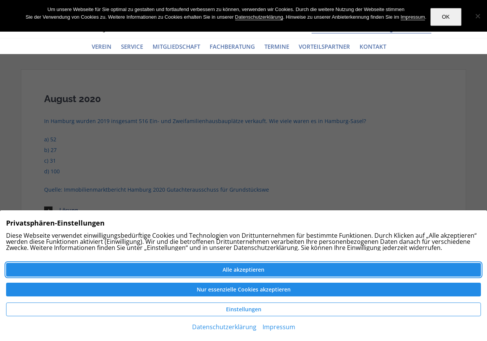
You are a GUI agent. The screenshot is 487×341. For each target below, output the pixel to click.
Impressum (413, 17)
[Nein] (477, 16)
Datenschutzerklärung (259, 17)
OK (446, 17)
